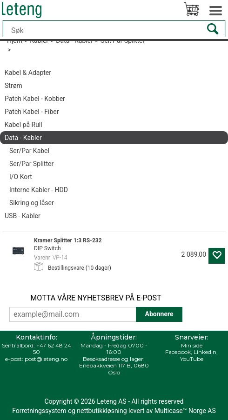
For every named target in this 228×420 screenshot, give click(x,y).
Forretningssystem (39, 410)
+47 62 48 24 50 (52, 348)
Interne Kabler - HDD (38, 189)
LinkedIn (205, 351)
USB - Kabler (22, 216)
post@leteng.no (46, 358)
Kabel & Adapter (28, 72)
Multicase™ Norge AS (185, 410)
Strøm (13, 85)
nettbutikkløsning (102, 410)
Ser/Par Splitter (31, 163)
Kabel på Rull (23, 124)
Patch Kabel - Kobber (35, 98)
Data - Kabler (23, 137)
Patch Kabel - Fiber (32, 111)
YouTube (191, 358)
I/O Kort (20, 176)
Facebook (178, 351)
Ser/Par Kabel (29, 150)
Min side (191, 345)
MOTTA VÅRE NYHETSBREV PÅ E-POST (95, 297)
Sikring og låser (31, 203)
